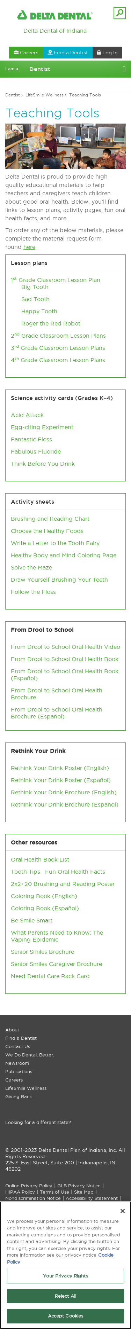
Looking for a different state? (38, 1122)
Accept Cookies (65, 1318)
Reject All (65, 1298)
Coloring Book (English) (44, 896)
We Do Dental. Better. (29, 1054)
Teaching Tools (85, 95)
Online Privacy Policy (28, 1185)
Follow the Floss (33, 592)
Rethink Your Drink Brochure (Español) (64, 804)
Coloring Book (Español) (45, 908)
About (12, 1029)
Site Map (84, 1191)
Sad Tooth (35, 299)
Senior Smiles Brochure (42, 952)
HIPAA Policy (20, 1191)
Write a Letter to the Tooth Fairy (55, 543)
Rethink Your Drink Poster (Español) (61, 780)
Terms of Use (54, 1191)
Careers (14, 1079)
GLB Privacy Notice (79, 1185)
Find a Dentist (21, 1038)
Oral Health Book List (40, 859)
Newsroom (17, 1063)
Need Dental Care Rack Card (50, 976)
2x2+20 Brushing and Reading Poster (63, 884)
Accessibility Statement (92, 1198)
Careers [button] (26, 52)
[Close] (122, 1213)
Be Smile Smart (31, 920)
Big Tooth (35, 287)
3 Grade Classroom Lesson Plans (58, 348)
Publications (18, 1071)
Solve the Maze (31, 567)
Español (24, 678)
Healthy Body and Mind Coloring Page (63, 555)
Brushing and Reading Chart (50, 519)
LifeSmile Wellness (45, 95)
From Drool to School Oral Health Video (65, 647)
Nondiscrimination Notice (33, 1198)
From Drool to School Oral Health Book (64, 659)
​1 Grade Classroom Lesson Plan (55, 280)
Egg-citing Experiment (42, 427)
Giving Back (18, 1096)
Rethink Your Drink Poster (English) (60, 768)
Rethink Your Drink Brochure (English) (64, 792)
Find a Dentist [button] (68, 52)
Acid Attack (27, 415)
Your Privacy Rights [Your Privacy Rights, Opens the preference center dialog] (65, 1277)
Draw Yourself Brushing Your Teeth (59, 579)
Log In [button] (107, 52)
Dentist (12, 95)
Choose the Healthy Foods (47, 531)
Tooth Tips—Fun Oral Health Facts (58, 871)
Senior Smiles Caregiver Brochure (56, 964)
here (29, 247)
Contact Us (17, 1046)
